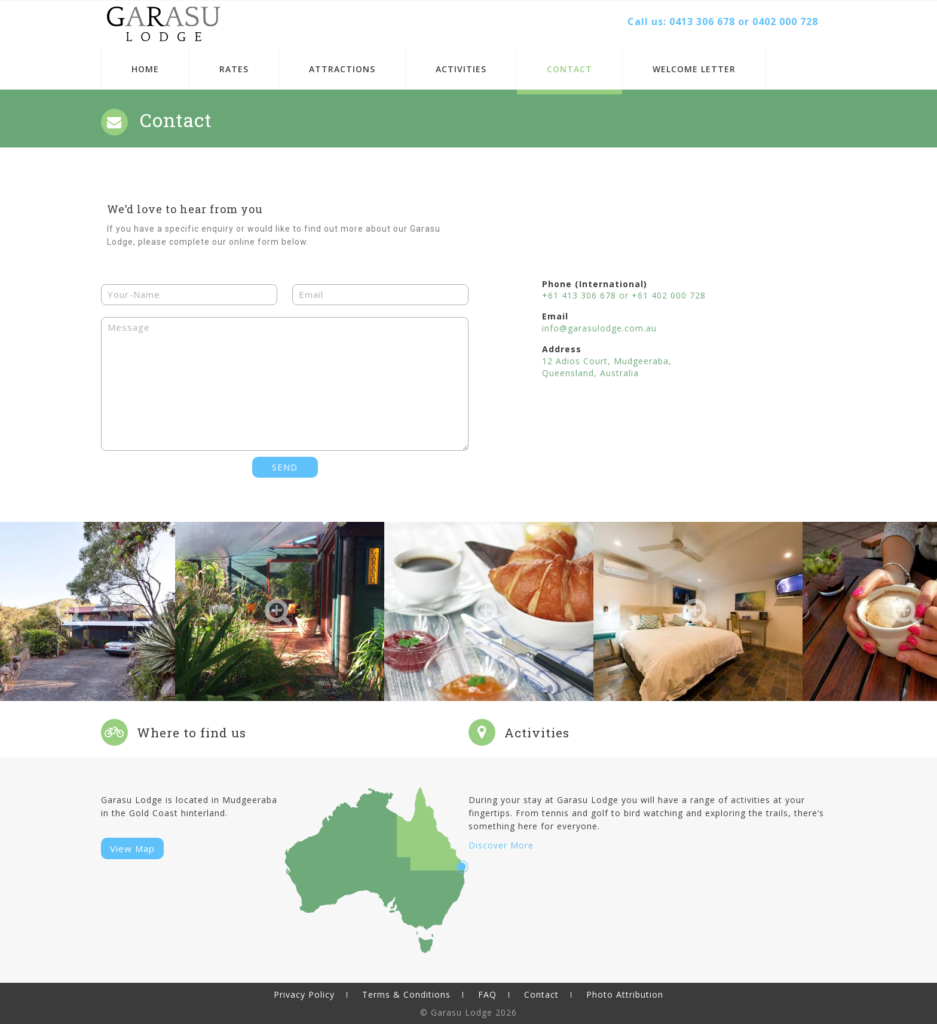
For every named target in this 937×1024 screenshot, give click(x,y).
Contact (569, 69)
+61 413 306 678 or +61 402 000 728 (624, 295)
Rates (234, 69)
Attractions (342, 69)
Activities (461, 69)
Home (145, 69)
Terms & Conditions (406, 994)
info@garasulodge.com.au (599, 328)
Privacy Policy (304, 994)
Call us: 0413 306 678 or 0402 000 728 (722, 21)
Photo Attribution (624, 994)
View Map (132, 848)
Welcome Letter (694, 69)
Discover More (501, 845)
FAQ (487, 994)
